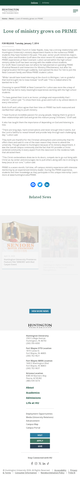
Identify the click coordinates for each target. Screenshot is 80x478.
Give (40, 446)
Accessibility (60, 470)
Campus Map (32, 424)
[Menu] (75, 11)
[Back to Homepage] (40, 325)
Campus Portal (33, 427)
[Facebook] (32, 463)
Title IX (71, 472)
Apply (40, 440)
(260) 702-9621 (33, 355)
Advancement (33, 420)
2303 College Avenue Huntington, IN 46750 (36, 339)
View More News (40, 311)
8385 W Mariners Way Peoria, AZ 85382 (36, 377)
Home (4, 18)
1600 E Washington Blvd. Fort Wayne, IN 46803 (37, 364)
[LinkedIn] (43, 463)
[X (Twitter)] (40, 463)
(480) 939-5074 (33, 380)
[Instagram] (36, 463)
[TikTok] (47, 463)
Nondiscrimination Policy (52, 472)
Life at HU (32, 403)
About (30, 387)
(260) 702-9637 (33, 368)
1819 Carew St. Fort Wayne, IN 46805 (36, 352)
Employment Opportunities (39, 413)
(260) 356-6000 (33, 343)
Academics (33, 392)
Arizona (45, 3)
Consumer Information (26, 472)
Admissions (33, 398)
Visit (40, 435)
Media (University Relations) (39, 417)
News (11, 18)
